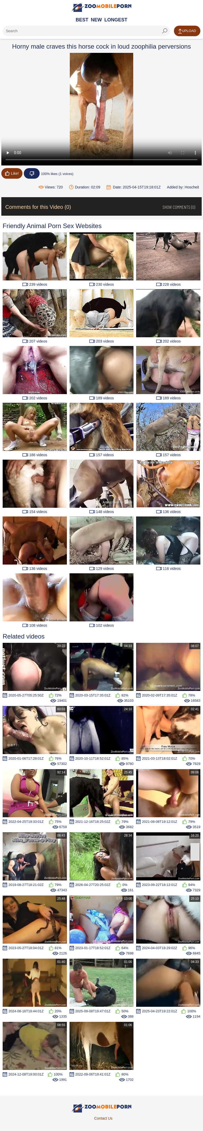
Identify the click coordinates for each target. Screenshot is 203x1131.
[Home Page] (101, 7)
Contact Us (103, 1118)
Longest (115, 19)
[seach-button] (164, 31)
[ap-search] (86, 31)
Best (82, 19)
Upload (187, 31)
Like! (12, 173)
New (96, 19)
